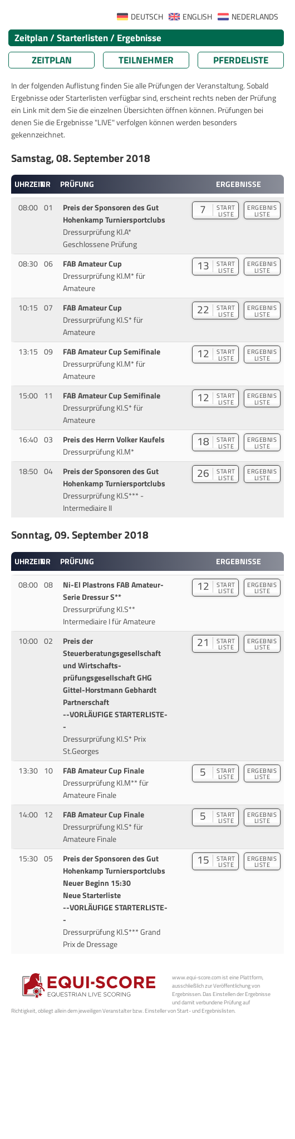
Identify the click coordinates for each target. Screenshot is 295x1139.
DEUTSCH (147, 17)
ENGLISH (197, 17)
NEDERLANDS (255, 17)
